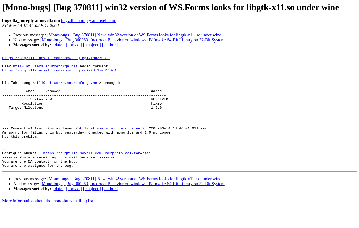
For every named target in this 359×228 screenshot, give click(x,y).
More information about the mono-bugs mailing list (47, 223)
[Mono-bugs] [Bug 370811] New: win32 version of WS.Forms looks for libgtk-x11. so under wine (134, 35)
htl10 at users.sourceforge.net (45, 68)
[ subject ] (92, 45)
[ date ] (58, 45)
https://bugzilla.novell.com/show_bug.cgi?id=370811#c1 (59, 73)
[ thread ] (74, 45)
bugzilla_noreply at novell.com (88, 20)
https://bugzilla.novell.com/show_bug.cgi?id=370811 (56, 58)
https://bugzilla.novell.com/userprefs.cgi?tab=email (98, 172)
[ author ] (110, 45)
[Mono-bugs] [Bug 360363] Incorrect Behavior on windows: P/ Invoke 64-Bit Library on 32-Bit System (132, 40)
